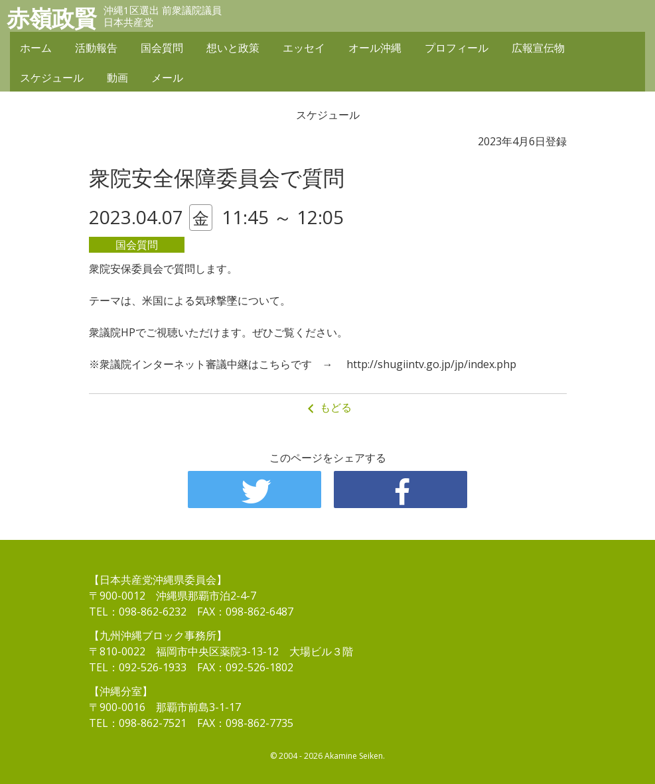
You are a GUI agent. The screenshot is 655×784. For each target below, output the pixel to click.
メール (167, 77)
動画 (117, 77)
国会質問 (162, 47)
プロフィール (456, 47)
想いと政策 (232, 47)
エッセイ (304, 47)
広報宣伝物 (538, 47)
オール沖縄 (374, 47)
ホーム (36, 47)
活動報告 (96, 47)
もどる (328, 407)
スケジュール (52, 77)
